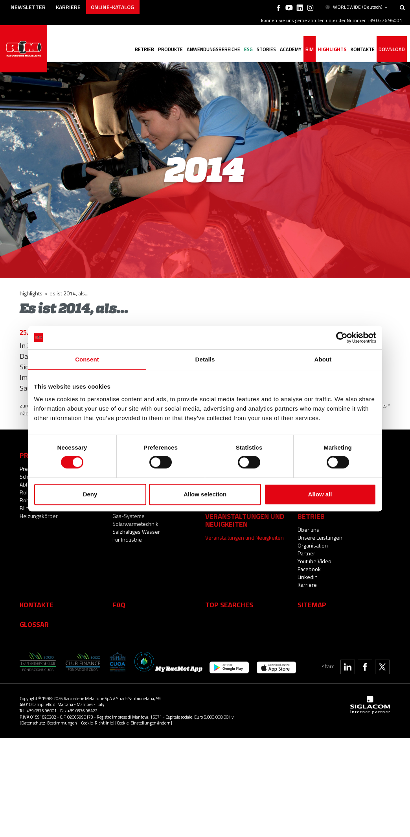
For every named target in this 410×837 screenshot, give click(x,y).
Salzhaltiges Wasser (136, 531)
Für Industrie (127, 539)
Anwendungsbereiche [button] (213, 49)
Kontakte (36, 604)
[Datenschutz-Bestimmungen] (49, 722)
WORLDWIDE (356, 7)
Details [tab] (205, 359)
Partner (306, 553)
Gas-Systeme (128, 516)
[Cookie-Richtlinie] (96, 722)
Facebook (309, 569)
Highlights (332, 49)
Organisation (313, 545)
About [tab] (323, 359)
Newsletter (28, 7)
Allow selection (205, 494)
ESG (248, 49)
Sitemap (312, 604)
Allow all (320, 494)
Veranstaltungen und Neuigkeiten (244, 537)
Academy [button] (291, 49)
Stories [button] (266, 49)
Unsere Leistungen (320, 537)
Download (392, 49)
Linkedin (308, 577)
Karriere (68, 7)
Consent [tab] (87, 359)
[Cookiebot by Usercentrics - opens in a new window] (341, 337)
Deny (90, 494)
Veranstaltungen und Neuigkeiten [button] (244, 520)
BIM (309, 49)
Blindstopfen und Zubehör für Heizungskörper (55, 512)
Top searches (229, 604)
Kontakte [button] (363, 49)
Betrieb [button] (144, 49)
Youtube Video (314, 561)
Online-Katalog (112, 7)
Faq (118, 604)
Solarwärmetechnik (135, 524)
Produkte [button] (170, 49)
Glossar (34, 624)
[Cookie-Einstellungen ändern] (143, 722)
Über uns (308, 529)
